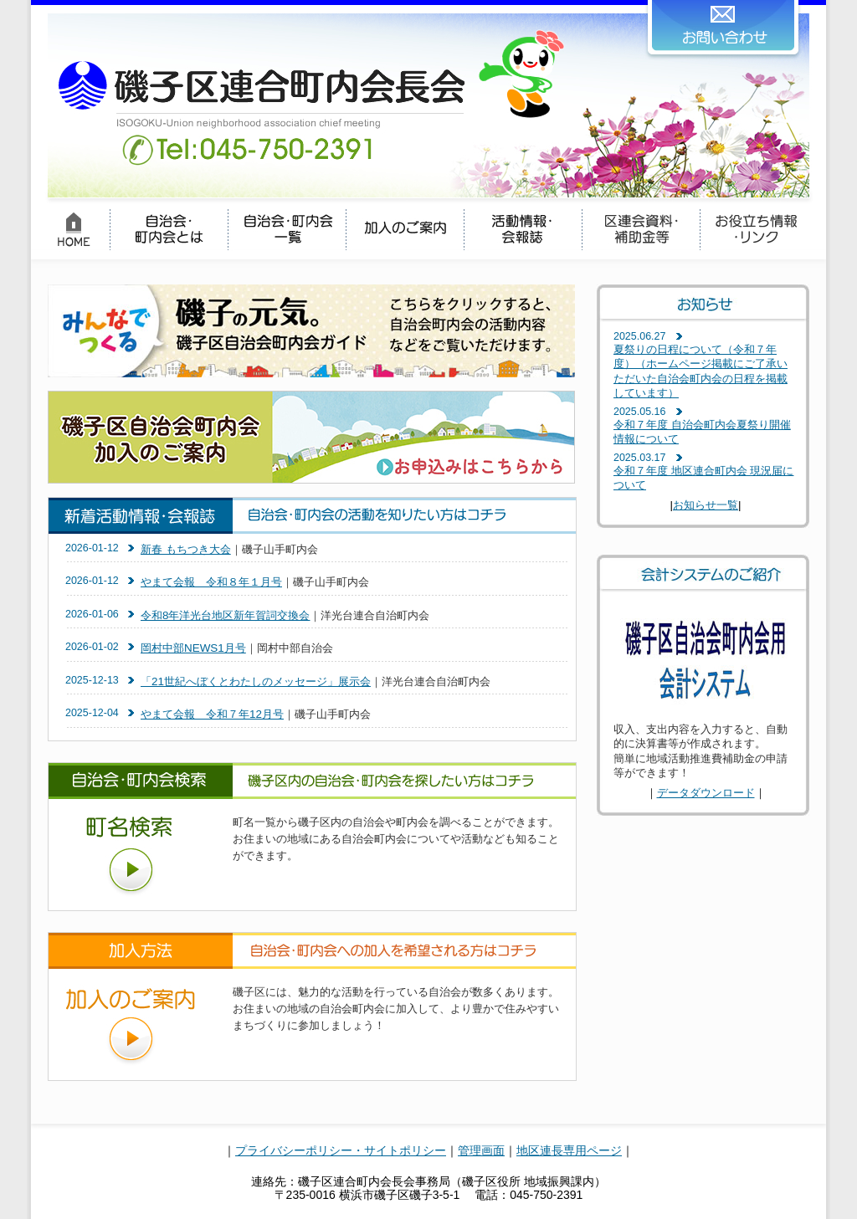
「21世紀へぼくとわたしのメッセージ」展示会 (256, 681)
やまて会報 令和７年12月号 (212, 714)
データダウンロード (706, 792)
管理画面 (481, 1150)
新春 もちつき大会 (186, 549)
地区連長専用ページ (569, 1150)
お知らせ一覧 (705, 505)
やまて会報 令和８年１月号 (211, 582)
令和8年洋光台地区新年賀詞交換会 (225, 615)
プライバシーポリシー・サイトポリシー (340, 1150)
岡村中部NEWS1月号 (193, 648)
